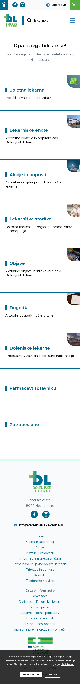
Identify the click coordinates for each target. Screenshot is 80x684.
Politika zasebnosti (40, 618)
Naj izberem (67, 664)
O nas (40, 536)
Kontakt (40, 575)
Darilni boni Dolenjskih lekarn (40, 602)
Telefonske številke (40, 581)
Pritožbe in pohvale (40, 570)
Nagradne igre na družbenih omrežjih (40, 629)
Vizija (40, 547)
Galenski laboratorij (40, 542)
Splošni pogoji (40, 607)
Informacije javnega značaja (40, 558)
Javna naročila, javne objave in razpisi (40, 564)
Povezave (40, 596)
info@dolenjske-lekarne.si (38, 525)
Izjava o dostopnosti (40, 624)
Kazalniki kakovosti (40, 553)
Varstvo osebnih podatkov (40, 613)
